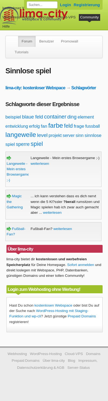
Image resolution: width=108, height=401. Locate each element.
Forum (27, 41)
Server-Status (79, 368)
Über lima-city (54, 361)
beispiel (13, 117)
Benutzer (46, 41)
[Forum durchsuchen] (42, 4)
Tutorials (22, 52)
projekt (55, 135)
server (69, 135)
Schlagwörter (83, 87)
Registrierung (87, 4)
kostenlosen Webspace (53, 305)
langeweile (20, 134)
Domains (46, 17)
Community (89, 17)
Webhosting (17, 354)
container (55, 117)
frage (79, 126)
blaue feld (32, 117)
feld (68, 126)
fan (44, 126)
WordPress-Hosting (18, 17)
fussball (92, 126)
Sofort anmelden (80, 265)
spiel (37, 143)
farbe (55, 125)
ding (71, 117)
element (85, 117)
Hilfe (6, 26)
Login (65, 4)
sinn (79, 135)
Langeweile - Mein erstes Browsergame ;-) (18, 169)
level (42, 135)
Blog (71, 361)
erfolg (34, 126)
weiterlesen (40, 164)
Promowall (69, 41)
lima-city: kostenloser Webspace (35, 87)
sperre (23, 144)
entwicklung (16, 126)
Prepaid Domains (82, 316)
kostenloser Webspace (20, 8)
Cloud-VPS (67, 17)
